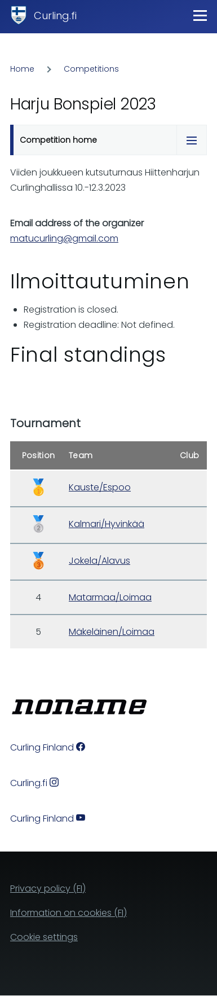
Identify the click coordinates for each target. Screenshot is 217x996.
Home (22, 68)
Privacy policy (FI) (48, 888)
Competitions (91, 68)
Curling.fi (55, 15)
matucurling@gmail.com (64, 238)
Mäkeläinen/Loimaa (111, 631)
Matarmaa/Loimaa (110, 597)
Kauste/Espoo (100, 487)
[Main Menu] (200, 15)
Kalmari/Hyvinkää (106, 523)
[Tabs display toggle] (191, 140)
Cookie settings (44, 937)
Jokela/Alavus (99, 560)
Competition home (58, 140)
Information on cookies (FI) (68, 912)
